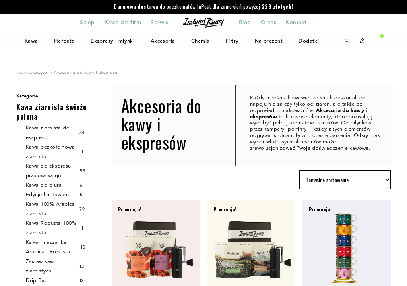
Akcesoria (163, 40)
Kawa (31, 40)
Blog (245, 22)
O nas (268, 22)
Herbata (64, 40)
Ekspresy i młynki (113, 40)
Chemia (200, 40)
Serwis (159, 22)
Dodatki (308, 40)
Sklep (87, 22)
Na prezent (268, 40)
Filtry (232, 40)
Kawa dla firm (123, 22)
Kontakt (296, 22)
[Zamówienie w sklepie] (345, 179)
